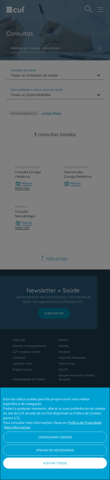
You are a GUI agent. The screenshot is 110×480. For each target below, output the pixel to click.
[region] (55, 433)
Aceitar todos (55, 463)
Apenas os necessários (55, 450)
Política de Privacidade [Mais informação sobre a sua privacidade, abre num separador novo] (85, 422)
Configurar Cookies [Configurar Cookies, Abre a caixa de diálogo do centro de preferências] (55, 437)
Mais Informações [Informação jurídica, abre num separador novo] (17, 427)
